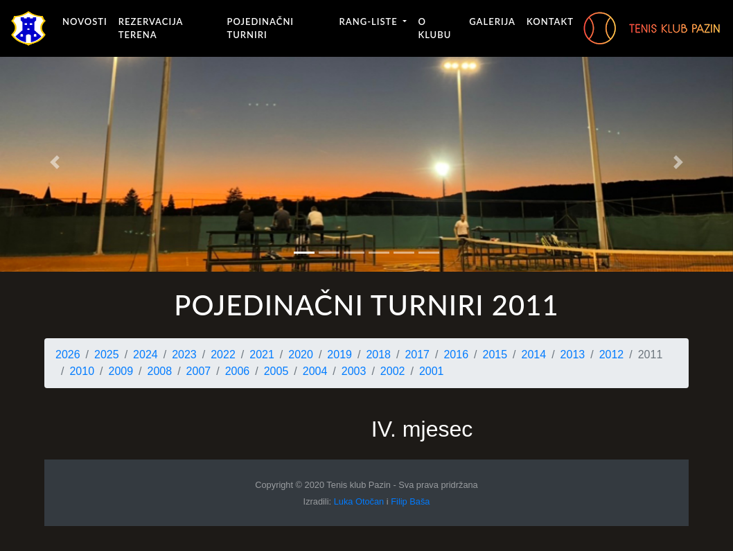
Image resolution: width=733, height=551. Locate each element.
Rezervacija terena (150, 28)
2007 (198, 371)
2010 (81, 371)
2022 (223, 354)
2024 (145, 354)
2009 (121, 371)
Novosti (84, 21)
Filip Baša (410, 501)
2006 (237, 371)
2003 (354, 371)
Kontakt (550, 21)
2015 (495, 354)
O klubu (434, 28)
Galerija (492, 21)
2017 (417, 354)
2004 (315, 371)
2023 (184, 354)
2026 (67, 354)
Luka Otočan (359, 501)
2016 (455, 354)
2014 (534, 354)
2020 (300, 354)
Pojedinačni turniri (260, 28)
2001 (431, 371)
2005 (276, 371)
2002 (392, 371)
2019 (339, 354)
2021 (261, 354)
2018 (378, 354)
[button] (55, 162)
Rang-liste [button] (370, 21)
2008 (160, 371)
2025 (106, 354)
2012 (611, 354)
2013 (572, 354)
